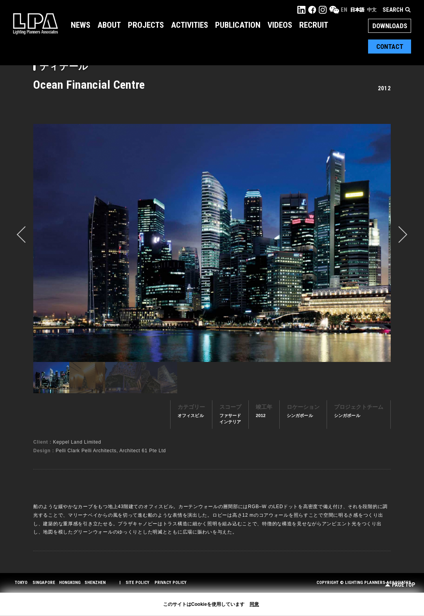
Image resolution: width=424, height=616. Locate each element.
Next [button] (399, 234)
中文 (371, 10)
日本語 (357, 10)
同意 (254, 604)
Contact (389, 46)
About (109, 25)
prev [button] (25, 234)
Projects (146, 25)
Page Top (400, 585)
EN (344, 9)
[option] (212, 243)
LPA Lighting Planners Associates (35, 23)
